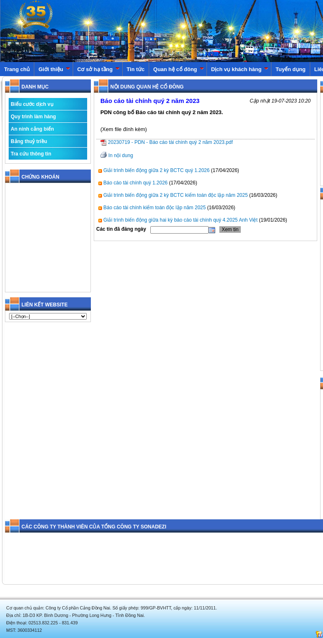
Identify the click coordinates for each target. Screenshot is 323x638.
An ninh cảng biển (32, 129)
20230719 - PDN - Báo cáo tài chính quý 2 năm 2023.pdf (166, 142)
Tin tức (136, 69)
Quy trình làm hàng (33, 116)
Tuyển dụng (291, 69)
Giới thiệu (54, 69)
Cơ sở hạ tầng (98, 69)
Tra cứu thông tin (31, 154)
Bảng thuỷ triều (29, 141)
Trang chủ (17, 69)
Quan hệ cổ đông (178, 69)
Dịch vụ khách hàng (239, 69)
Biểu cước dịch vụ (32, 104)
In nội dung (120, 155)
